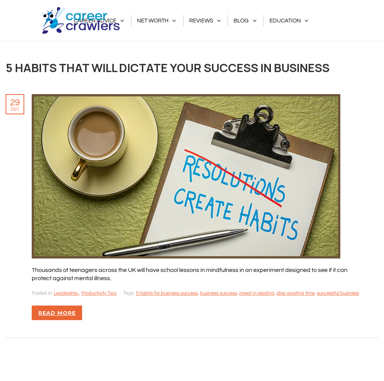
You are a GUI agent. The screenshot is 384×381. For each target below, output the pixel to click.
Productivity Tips (98, 293)
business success (218, 293)
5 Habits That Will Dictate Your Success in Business (168, 67)
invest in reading (256, 293)
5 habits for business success (167, 293)
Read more (57, 313)
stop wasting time (296, 293)
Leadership (66, 293)
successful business (338, 293)
